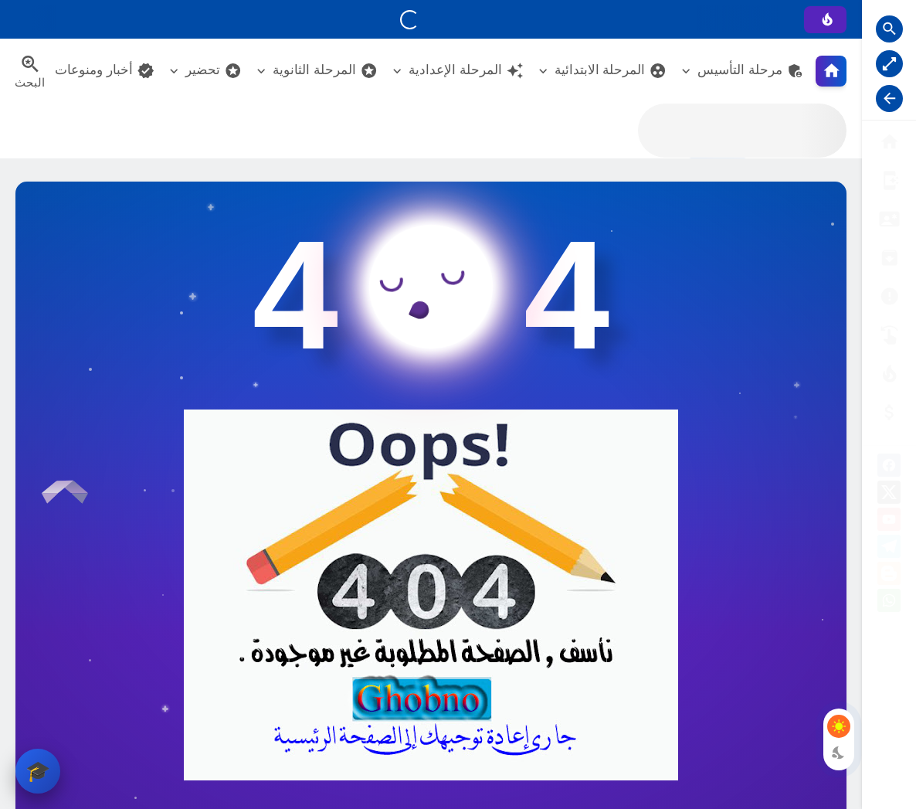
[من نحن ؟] (889, 180)
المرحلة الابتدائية (611, 71)
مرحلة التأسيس (750, 71)
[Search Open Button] (889, 28)
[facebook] (889, 468)
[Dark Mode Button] (838, 752)
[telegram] (889, 549)
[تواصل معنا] (889, 334)
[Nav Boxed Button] (889, 63)
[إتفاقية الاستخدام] (889, 257)
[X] (889, 495)
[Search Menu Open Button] (30, 71)
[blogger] (889, 576)
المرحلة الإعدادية (466, 71)
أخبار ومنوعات (104, 71)
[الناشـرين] (889, 373)
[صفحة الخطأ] (889, 412)
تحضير (213, 71)
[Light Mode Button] (838, 726)
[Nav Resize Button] (889, 98)
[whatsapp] (889, 603)
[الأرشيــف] (889, 296)
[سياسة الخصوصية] (889, 219)
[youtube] (889, 522)
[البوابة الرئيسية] (889, 141)
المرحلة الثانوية (325, 71)
